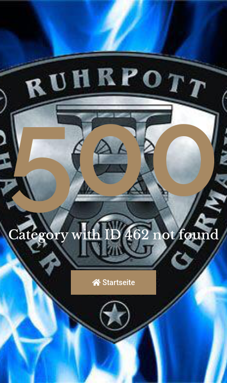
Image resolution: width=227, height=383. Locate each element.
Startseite (113, 282)
